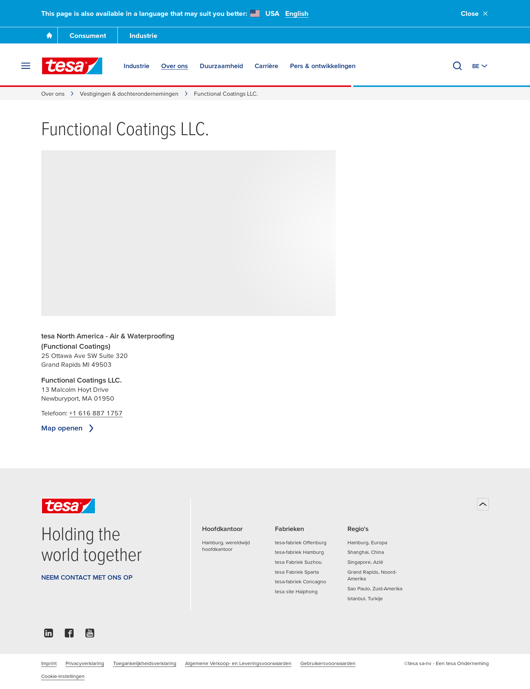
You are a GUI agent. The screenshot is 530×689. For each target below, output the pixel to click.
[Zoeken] (457, 66)
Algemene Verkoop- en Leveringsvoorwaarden (238, 663)
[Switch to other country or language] (480, 66)
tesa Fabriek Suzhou (298, 562)
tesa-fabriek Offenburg (300, 542)
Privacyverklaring (85, 663)
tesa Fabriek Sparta (297, 572)
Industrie (144, 35)
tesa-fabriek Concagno (300, 581)
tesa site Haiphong (296, 591)
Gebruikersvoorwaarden (328, 663)
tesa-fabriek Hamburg (299, 552)
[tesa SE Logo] (72, 66)
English (296, 13)
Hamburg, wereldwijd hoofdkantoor (226, 545)
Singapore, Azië (365, 562)
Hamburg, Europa (367, 542)
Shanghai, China (365, 552)
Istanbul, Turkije (365, 598)
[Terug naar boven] (483, 504)
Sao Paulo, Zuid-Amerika (374, 588)
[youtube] (89, 635)
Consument (88, 35)
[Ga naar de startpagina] (49, 35)
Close (475, 13)
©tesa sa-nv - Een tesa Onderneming (446, 663)
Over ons (52, 93)
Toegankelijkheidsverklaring (144, 663)
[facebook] (69, 635)
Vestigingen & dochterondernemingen (129, 93)
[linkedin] (48, 635)
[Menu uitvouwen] (26, 66)
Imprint (49, 663)
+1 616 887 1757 (96, 413)
